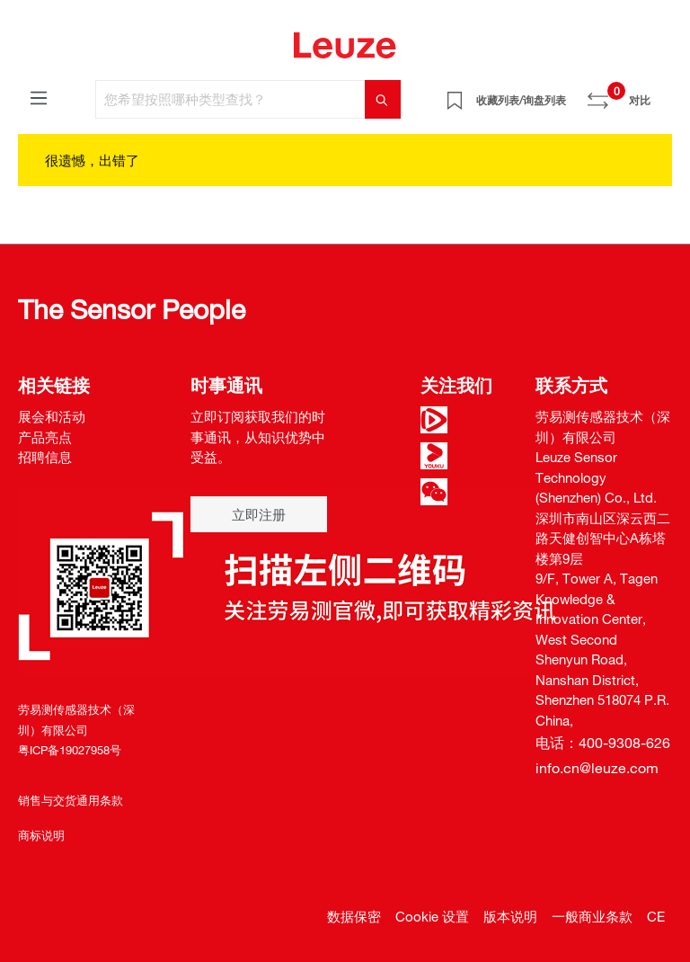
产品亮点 (45, 437)
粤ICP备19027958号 (69, 750)
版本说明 (510, 916)
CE (656, 916)
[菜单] (38, 97)
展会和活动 (51, 416)
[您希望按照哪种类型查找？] (230, 99)
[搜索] (383, 99)
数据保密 (354, 916)
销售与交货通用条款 (70, 800)
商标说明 (41, 835)
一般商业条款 (592, 916)
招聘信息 (45, 457)
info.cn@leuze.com (597, 768)
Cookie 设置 (432, 916)
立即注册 (259, 514)
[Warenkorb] (661, 93)
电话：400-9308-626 (602, 743)
